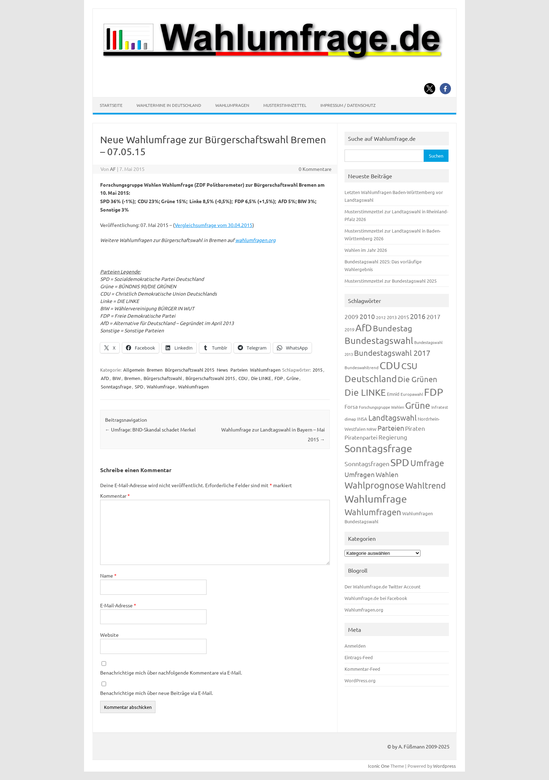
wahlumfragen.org (255, 240)
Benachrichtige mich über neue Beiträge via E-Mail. (156, 693)
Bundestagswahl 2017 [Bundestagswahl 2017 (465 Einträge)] (392, 352)
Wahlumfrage (161, 386)
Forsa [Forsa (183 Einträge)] (351, 406)
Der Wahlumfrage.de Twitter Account (383, 586)
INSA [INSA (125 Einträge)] (362, 419)
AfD (105, 378)
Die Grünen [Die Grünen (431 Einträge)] (417, 379)
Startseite (111, 105)
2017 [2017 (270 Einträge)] (433, 316)
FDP (278, 378)
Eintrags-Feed (359, 657)
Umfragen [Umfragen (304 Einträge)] (360, 474)
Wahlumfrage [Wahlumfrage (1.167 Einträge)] (376, 499)
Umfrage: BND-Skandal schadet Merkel (150, 429)
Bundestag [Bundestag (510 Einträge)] (392, 328)
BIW (116, 378)
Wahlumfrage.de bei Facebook (376, 598)
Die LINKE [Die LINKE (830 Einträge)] (365, 392)
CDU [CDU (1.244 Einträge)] (390, 365)
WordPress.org (360, 680)
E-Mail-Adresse (118, 605)
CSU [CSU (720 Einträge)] (409, 365)
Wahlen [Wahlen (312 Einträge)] (387, 474)
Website (109, 634)
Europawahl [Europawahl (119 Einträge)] (412, 394)
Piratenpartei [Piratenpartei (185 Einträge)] (361, 437)
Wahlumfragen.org (364, 610)
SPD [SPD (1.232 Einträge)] (399, 462)
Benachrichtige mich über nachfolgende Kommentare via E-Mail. (171, 672)
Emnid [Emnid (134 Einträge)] (393, 394)
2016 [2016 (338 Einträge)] (417, 316)
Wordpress (444, 766)
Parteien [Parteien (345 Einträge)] (390, 427)
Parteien (239, 370)
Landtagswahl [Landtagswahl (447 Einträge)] (392, 417)
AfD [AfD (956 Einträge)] (363, 327)
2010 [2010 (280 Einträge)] (367, 316)
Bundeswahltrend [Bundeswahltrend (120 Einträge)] (361, 367)
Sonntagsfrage (116, 386)
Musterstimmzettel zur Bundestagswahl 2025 (391, 281)
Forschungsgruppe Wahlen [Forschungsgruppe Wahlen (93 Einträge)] (381, 407)
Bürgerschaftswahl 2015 (189, 370)
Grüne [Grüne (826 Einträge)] (417, 405)
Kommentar (115, 495)
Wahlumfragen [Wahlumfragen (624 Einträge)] (373, 512)
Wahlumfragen (232, 105)
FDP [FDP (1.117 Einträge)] (433, 392)
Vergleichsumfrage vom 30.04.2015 (213, 225)
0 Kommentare (315, 169)
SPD (139, 386)
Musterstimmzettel (284, 105)
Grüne (292, 378)
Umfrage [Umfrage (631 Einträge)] (427, 463)
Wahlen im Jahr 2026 (366, 250)
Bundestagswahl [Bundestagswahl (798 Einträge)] (379, 340)
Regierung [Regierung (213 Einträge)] (392, 437)
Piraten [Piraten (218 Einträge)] (415, 428)
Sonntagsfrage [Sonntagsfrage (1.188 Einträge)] (378, 448)
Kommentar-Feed (362, 669)
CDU (243, 378)
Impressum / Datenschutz (348, 105)
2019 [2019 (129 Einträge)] (349, 329)
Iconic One (378, 766)
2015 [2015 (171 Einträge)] (403, 316)
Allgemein (133, 370)
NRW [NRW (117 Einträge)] (371, 429)
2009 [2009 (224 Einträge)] (352, 316)
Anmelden (355, 646)
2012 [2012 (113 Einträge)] (381, 317)
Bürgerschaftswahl (163, 378)
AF (113, 169)
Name (108, 575)
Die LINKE (261, 378)
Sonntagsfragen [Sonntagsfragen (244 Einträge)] (367, 463)
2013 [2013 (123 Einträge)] (392, 317)
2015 (317, 370)
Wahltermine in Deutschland (169, 105)
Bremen (154, 370)
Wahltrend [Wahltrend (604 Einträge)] (425, 485)
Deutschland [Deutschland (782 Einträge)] (371, 378)
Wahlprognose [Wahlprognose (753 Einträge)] (374, 485)
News (222, 370)
